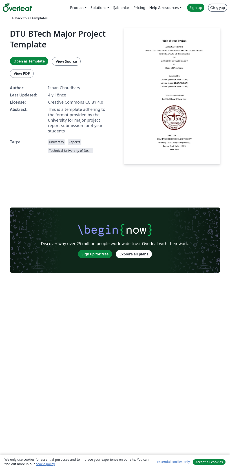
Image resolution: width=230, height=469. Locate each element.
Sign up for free (95, 254)
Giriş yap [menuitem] (217, 7)
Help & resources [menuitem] (164, 7)
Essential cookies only (173, 462)
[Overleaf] (17, 7)
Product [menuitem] (77, 7)
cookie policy (45, 464)
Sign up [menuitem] (195, 7)
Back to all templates (29, 18)
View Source (66, 61)
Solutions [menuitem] (98, 7)
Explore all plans (133, 254)
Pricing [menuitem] (139, 7)
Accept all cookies (209, 462)
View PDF (22, 73)
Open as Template (29, 61)
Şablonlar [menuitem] (121, 7)
